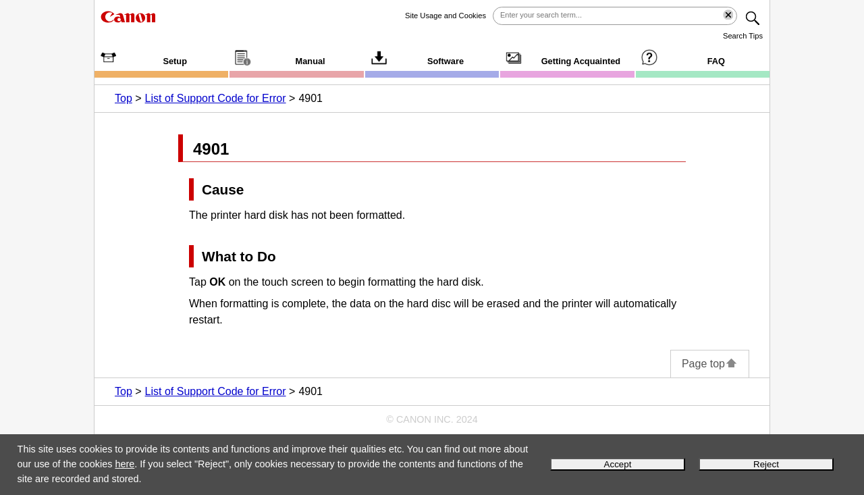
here (124, 464)
